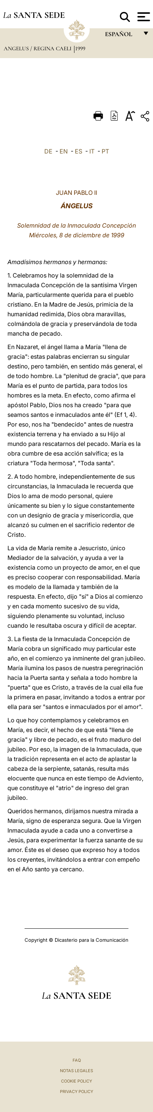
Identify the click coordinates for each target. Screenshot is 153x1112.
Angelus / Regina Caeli (38, 48)
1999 (80, 48)
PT (105, 151)
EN (64, 151)
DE (48, 151)
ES (78, 151)
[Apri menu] (143, 16)
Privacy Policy (76, 1091)
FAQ (77, 1060)
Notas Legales (76, 1070)
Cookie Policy (76, 1081)
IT (92, 151)
